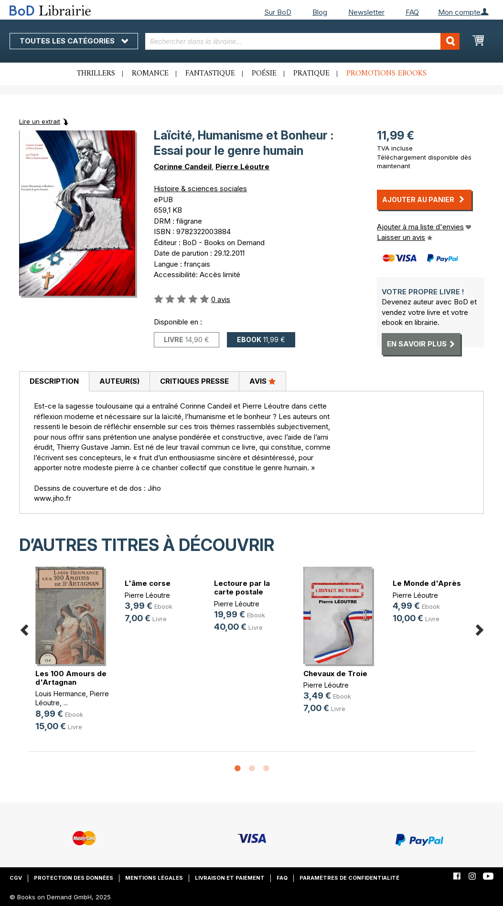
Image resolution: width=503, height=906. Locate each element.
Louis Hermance (60, 694)
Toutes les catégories (74, 40)
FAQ (412, 12)
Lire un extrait (39, 121)
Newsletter (366, 12)
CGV (16, 877)
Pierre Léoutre (242, 166)
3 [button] (266, 769)
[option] (73, 657)
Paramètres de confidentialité (349, 877)
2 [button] (252, 769)
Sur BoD (277, 12)
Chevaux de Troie (335, 673)
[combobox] (302, 41)
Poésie (264, 73)
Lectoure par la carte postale (242, 587)
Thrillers (96, 73)
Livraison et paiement (230, 877)
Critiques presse (194, 381)
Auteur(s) (119, 381)
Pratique (311, 73)
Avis (262, 381)
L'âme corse (148, 583)
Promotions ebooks (386, 73)
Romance (150, 73)
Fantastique (210, 73)
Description (54, 381)
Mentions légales (154, 877)
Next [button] (479, 629)
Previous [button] (24, 629)
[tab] (54, 381)
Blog (319, 12)
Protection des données (73, 877)
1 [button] (237, 769)
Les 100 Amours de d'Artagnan (71, 678)
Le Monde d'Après (427, 583)
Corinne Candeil (183, 166)
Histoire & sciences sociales (200, 188)
